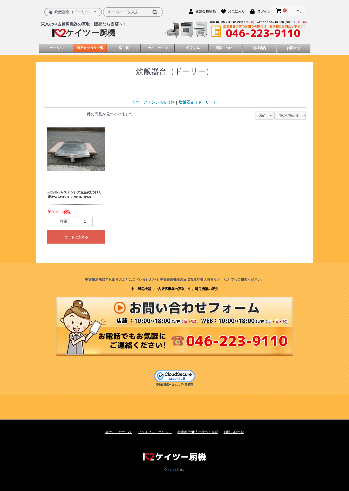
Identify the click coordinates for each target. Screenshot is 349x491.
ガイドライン (158, 48)
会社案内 (259, 48)
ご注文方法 (191, 48)
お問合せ (293, 48)
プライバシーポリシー (155, 432)
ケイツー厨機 (83, 32)
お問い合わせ (234, 432)
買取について (226, 48)
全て (136, 102)
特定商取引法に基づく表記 (198, 432)
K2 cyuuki (173, 469)
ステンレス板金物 (159, 102)
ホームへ (56, 48)
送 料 (124, 48)
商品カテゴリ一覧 (89, 48)
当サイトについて (118, 432)
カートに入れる (76, 237)
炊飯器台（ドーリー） (197, 102)
